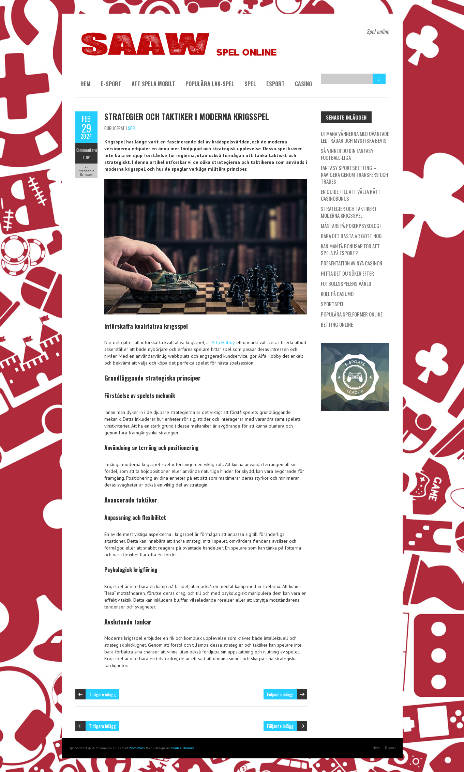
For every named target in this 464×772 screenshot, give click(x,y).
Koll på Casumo (337, 293)
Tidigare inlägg (102, 694)
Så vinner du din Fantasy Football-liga (347, 154)
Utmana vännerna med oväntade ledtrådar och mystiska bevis (355, 137)
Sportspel (332, 304)
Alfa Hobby (223, 342)
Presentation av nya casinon (351, 263)
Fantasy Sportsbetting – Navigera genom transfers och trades (354, 174)
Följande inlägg (280, 694)
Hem (85, 84)
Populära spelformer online (352, 314)
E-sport (111, 84)
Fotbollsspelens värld (346, 283)
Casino (303, 84)
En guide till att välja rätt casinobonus (350, 195)
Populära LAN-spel (209, 84)
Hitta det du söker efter (347, 273)
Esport (275, 84)
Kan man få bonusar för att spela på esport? (350, 249)
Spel (250, 84)
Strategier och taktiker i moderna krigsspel (186, 116)
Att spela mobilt (153, 84)
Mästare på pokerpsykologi (351, 225)
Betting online (337, 324)
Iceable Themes (182, 748)
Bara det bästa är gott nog (351, 236)
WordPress (137, 748)
